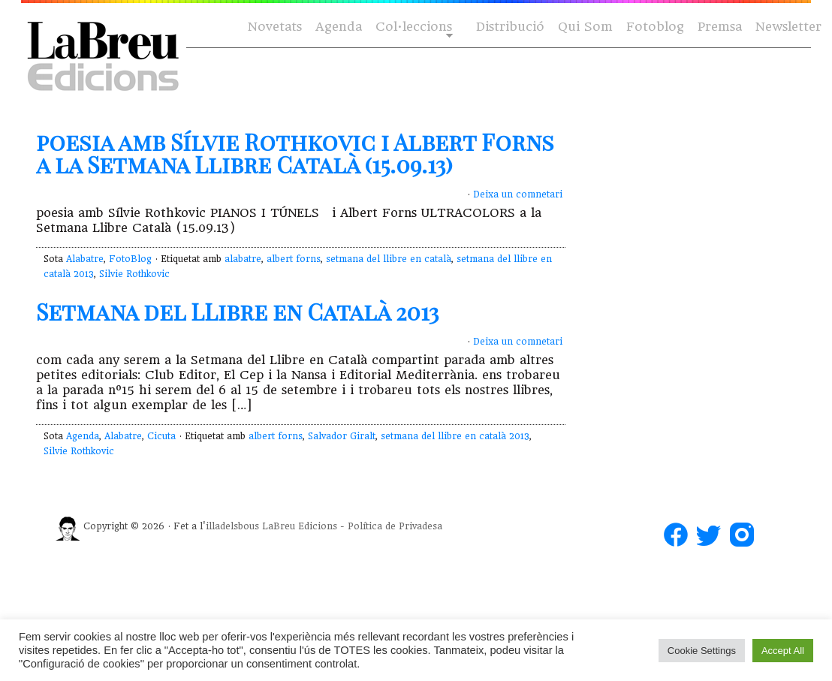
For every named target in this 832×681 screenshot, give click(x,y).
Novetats (275, 27)
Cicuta (161, 436)
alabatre (243, 259)
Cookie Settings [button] (702, 650)
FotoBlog (130, 259)
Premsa (720, 27)
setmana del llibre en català (388, 259)
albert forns (294, 259)
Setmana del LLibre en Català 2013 (237, 312)
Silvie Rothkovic (134, 274)
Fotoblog (655, 27)
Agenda (338, 27)
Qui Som (585, 27)
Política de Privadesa (395, 526)
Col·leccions (412, 27)
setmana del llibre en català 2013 (455, 436)
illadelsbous (232, 526)
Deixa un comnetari (517, 194)
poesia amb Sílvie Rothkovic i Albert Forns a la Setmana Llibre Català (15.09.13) (295, 153)
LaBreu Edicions (299, 526)
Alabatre (85, 259)
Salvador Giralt (341, 436)
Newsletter (788, 27)
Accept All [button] (782, 650)
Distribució (510, 27)
